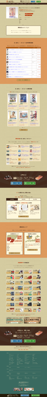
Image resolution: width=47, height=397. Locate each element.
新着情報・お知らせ (11, 370)
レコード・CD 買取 (19, 358)
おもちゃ (10, 354)
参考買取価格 (21, 3)
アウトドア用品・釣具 (11, 360)
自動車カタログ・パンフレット (20, 359)
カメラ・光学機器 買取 (27, 363)
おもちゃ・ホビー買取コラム (27, 367)
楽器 (32, 359)
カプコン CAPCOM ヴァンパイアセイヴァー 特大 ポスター (16, 49)
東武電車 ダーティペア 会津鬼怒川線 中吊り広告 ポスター (16, 76)
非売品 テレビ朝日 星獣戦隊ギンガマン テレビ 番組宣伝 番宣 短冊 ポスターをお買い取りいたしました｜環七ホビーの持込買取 (34, 106)
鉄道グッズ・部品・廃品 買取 (20, 363)
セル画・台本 (33, 354)
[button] (22, 127)
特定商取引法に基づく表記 (11, 378)
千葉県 (24, 349)
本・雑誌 (25, 358)
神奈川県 (27, 349)
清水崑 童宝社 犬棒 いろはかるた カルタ (14, 54)
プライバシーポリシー (34, 378)
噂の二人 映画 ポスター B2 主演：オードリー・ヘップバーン (16, 69)
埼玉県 (22, 349)
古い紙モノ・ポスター (28, 15)
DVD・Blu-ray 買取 (11, 358)
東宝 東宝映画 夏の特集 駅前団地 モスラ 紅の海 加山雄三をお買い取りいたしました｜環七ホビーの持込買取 (12, 123)
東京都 (19, 349)
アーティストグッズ (27, 359)
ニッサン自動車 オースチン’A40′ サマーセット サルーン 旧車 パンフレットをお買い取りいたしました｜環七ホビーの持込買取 (23, 122)
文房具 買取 (33, 360)
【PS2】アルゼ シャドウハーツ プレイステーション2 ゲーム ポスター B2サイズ (19, 74)
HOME (10, 3)
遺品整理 (18, 364)
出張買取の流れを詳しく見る (23, 216)
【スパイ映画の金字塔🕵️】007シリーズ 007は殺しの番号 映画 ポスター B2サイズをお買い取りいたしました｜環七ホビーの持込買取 (34, 123)
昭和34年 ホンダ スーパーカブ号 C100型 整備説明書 (15, 59)
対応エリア (29, 3)
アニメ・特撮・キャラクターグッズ (28, 354)
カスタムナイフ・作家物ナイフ (20, 360)
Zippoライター (26, 360)
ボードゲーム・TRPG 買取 (35, 363)
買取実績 (18, 3)
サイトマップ (10, 379)
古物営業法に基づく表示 (19, 378)
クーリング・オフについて (27, 378)
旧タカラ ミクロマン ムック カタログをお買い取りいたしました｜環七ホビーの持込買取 (23, 106)
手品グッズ (10, 364)
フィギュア (18, 354)
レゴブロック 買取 (11, 363)
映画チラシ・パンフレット (29, 13)
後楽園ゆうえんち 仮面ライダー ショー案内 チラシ (15, 64)
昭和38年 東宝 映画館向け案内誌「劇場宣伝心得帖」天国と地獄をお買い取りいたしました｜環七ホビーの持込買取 (12, 106)
